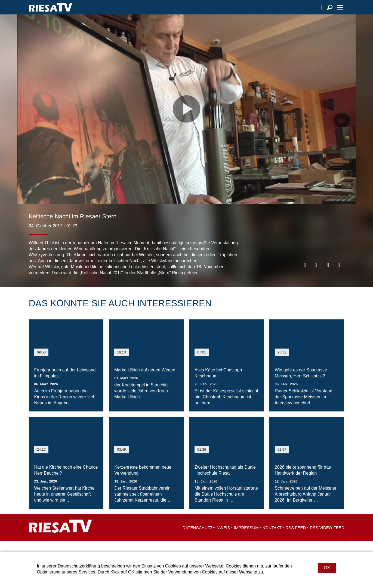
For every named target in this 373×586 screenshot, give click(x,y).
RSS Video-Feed (327, 538)
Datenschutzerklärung (79, 566)
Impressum (246, 538)
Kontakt (272, 538)
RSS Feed (295, 538)
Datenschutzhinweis (206, 538)
